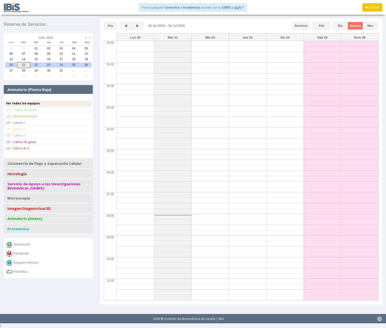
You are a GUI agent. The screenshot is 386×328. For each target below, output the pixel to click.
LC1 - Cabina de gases (21, 110)
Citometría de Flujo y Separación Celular (44, 163)
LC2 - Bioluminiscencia (21, 116)
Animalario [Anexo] (24, 218)
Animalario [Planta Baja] (29, 89)
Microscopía (18, 198)
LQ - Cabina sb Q (18, 148)
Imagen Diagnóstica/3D (29, 208)
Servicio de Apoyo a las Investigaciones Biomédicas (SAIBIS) (43, 186)
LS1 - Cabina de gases (21, 142)
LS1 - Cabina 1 (15, 123)
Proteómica (18, 229)
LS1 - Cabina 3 (15, 135)
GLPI (237, 7)
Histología (17, 174)
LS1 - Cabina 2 (15, 129)
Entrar (372, 7)
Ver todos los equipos (23, 103)
